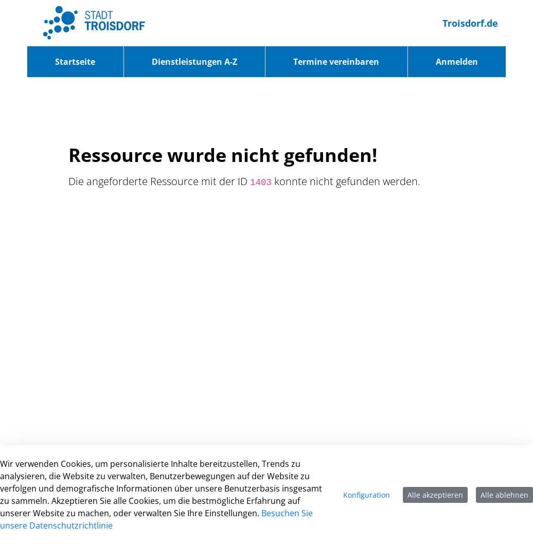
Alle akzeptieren (435, 495)
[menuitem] (75, 61)
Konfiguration (366, 495)
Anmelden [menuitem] (457, 61)
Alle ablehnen (504, 495)
